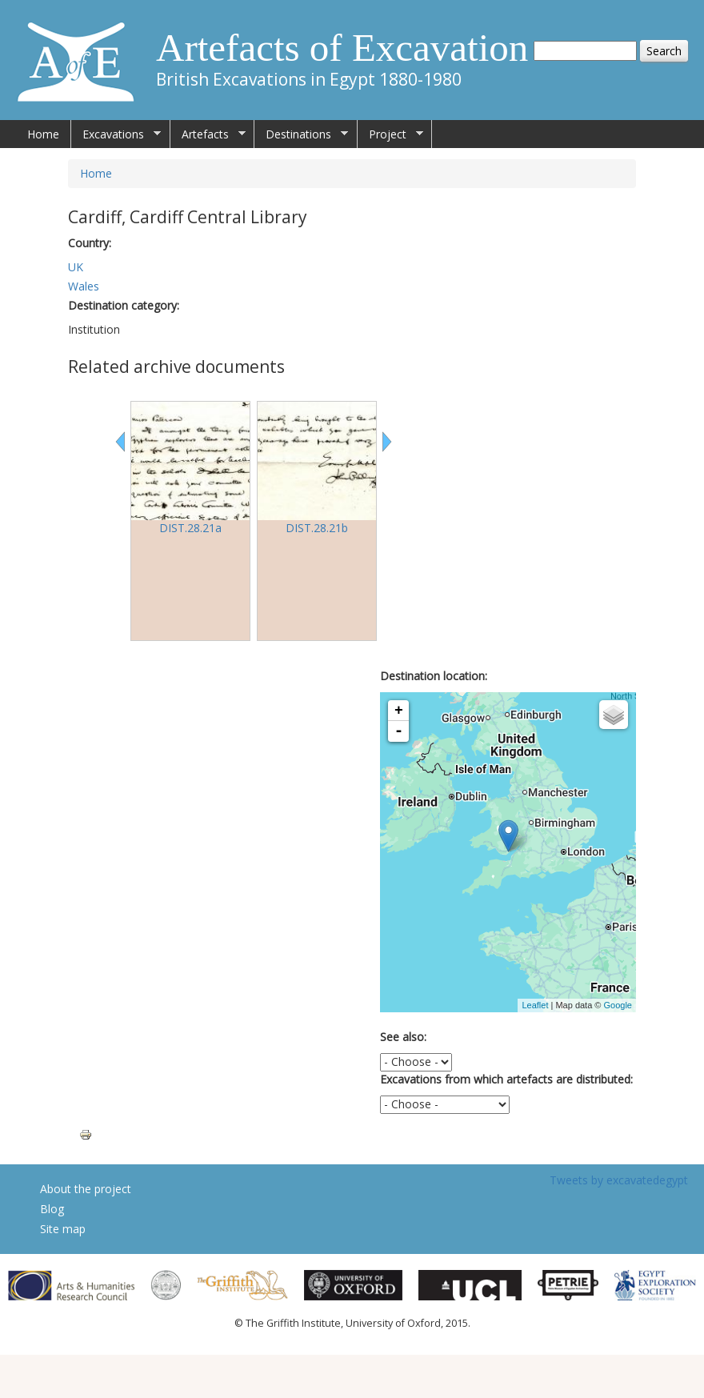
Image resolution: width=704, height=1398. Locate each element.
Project (390, 134)
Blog (52, 1208)
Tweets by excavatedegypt (619, 1180)
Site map (63, 1228)
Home (43, 134)
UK (75, 266)
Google (618, 1005)
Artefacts (208, 134)
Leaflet (535, 1005)
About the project (85, 1188)
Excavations (116, 134)
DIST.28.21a (190, 527)
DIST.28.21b (317, 527)
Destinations (301, 134)
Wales (83, 286)
